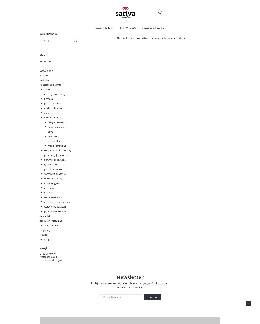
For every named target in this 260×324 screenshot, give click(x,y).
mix (42, 66)
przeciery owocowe (54, 169)
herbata (48, 98)
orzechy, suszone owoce (57, 202)
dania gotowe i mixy (55, 94)
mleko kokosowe (53, 108)
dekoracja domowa (50, 225)
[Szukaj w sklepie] (56, 41)
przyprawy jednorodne (56, 155)
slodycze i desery (53, 178)
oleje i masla (50, 112)
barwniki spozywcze (55, 159)
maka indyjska (52, 183)
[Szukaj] (75, 41)
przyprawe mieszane (55, 211)
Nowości (44, 234)
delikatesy (45, 89)
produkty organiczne (51, 220)
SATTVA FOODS (52, 117)
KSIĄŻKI (44, 75)
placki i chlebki (52, 103)
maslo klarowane (57, 145)
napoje (48, 192)
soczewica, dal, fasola (55, 173)
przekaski (49, 187)
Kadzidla (44, 80)
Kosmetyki (45, 216)
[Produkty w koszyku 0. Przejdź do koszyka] (160, 14)
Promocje (45, 239)
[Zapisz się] (152, 297)
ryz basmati (50, 164)
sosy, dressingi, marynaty (57, 150)
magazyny (45, 230)
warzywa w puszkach (55, 206)
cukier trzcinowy (53, 197)
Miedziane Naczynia (50, 84)
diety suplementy (57, 122)
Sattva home (46, 70)
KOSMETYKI (46, 61)
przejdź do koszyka (51, 260)
